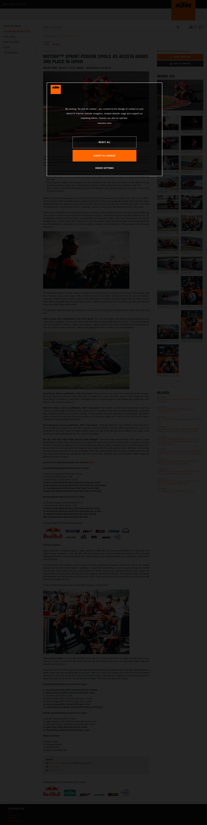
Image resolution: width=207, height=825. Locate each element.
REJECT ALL (104, 142)
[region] (104, 129)
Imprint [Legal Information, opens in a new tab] (109, 123)
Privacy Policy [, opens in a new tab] (102, 123)
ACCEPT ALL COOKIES (104, 155)
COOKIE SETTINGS (104, 168)
